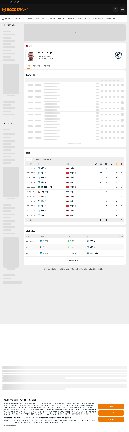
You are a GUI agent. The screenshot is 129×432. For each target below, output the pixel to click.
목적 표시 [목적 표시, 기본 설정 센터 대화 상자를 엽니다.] (111, 419)
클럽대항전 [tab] (47, 159)
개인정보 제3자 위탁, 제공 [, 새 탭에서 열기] (80, 414)
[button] (115, 9)
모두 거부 (111, 413)
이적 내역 (36, 66)
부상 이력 (46, 66)
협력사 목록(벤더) (10, 425)
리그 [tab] (29, 159)
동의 (111, 406)
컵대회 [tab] (37, 159)
